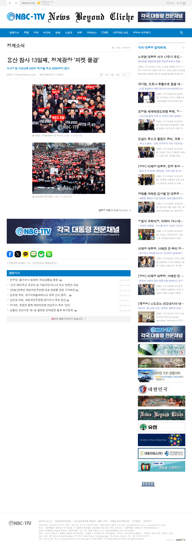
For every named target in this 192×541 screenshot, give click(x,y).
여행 (79, 32)
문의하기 (147, 521)
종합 (26, 32)
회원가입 (170, 3)
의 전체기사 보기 (113, 210)
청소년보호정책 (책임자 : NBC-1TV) (90, 521)
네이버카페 (41, 254)
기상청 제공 (46, 4)
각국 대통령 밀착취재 (152, 47)
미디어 (46, 32)
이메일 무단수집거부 (119, 521)
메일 (107, 75)
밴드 (49, 254)
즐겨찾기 (16, 3)
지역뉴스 (92, 32)
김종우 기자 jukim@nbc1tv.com (21, 74)
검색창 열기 (181, 32)
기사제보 (136, 521)
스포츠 (68, 32)
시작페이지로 (10, 3)
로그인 (179, 3)
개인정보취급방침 (63, 521)
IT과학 (104, 32)
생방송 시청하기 (141, 32)
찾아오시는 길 (45, 521)
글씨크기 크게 (124, 74)
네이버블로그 (33, 254)
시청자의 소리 (120, 32)
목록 (101, 75)
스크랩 (118, 75)
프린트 (112, 75)
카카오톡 (25, 254)
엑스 (18, 254)
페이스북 (10, 254)
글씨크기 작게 (128, 74)
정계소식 (126, 47)
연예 (57, 32)
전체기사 (14, 32)
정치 (36, 32)
